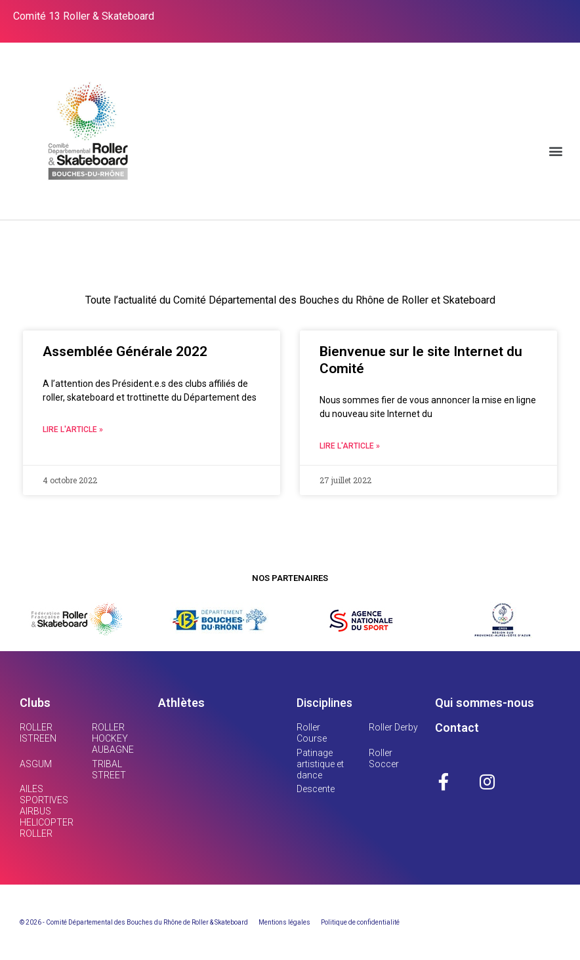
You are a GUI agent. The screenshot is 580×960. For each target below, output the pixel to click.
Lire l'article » (73, 429)
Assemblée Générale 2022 (125, 351)
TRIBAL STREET (109, 769)
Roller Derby (393, 727)
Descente (316, 789)
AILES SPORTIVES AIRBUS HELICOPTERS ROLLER (49, 811)
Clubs (35, 703)
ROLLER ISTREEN (38, 733)
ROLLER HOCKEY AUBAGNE (113, 738)
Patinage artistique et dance (320, 764)
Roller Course (312, 733)
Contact (457, 727)
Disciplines (324, 703)
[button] (556, 150)
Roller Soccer (384, 758)
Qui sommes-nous (484, 703)
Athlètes (181, 703)
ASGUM (36, 764)
